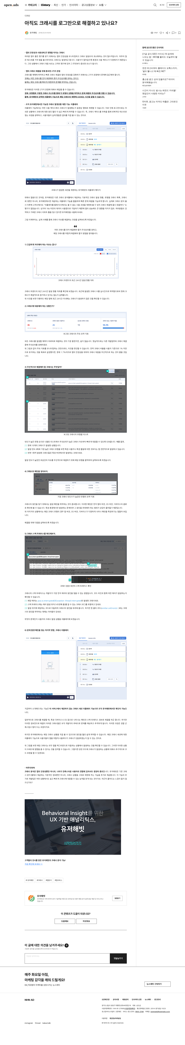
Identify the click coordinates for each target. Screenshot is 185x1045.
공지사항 (116, 999)
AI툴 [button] (101, 5)
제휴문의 (125, 999)
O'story (45, 5)
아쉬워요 (86, 921)
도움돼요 (64, 921)
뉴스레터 (148, 999)
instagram (29, 1023)
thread (37, 1023)
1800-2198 (139, 1012)
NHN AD (29, 999)
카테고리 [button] (31, 5)
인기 (64, 5)
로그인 (162, 5)
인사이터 (73, 5)
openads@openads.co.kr (160, 1012)
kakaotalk (47, 1023)
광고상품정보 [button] (88, 5)
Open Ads (11, 5)
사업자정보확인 (130, 1008)
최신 (56, 5)
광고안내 (157, 999)
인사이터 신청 (174, 5)
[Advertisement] (160, 149)
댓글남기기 (118, 958)
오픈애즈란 (105, 999)
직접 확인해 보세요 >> (34, 864)
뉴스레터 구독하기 (157, 984)
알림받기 (117, 898)
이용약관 (104, 1018)
